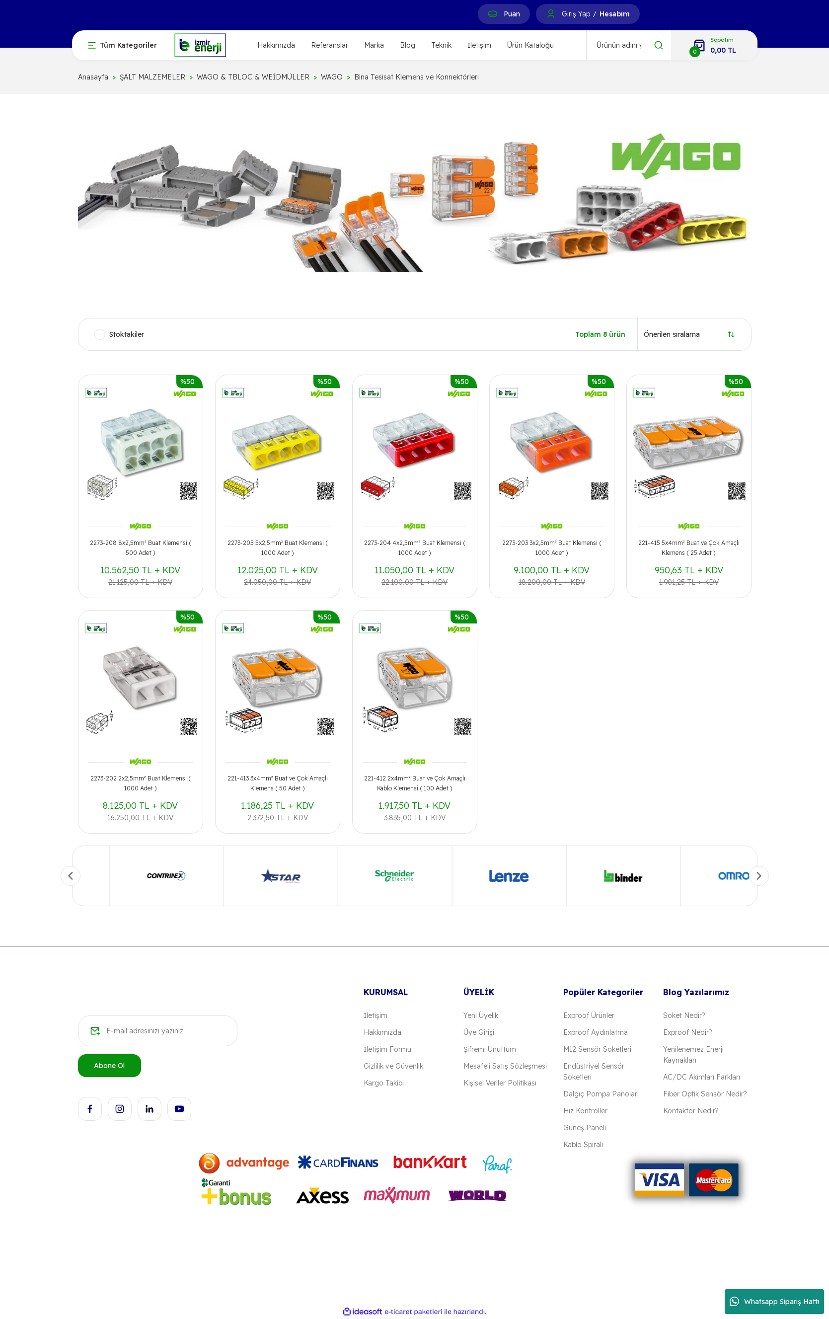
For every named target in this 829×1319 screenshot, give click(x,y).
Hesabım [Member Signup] (615, 13)
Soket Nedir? (684, 1015)
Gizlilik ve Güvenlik (393, 1066)
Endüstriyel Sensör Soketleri (593, 1072)
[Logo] (200, 44)
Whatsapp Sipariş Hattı (774, 1301)
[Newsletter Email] (157, 1030)
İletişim (479, 45)
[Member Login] (551, 14)
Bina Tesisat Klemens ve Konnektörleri (416, 77)
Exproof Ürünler (588, 1015)
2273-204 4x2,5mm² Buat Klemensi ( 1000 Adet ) (414, 547)
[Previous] (70, 876)
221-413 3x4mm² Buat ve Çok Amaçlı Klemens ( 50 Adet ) (277, 783)
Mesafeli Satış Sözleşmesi (505, 1066)
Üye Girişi (478, 1032)
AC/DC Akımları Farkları (701, 1077)
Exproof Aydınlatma (595, 1032)
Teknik (441, 45)
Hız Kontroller (585, 1110)
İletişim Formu (387, 1049)
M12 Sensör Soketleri (597, 1049)
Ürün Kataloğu (530, 45)
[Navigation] (122, 45)
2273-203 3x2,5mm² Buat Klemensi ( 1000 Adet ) (552, 547)
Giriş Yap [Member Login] (576, 13)
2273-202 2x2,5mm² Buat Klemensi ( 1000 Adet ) (140, 783)
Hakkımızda (276, 45)
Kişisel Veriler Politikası (499, 1083)
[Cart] (714, 45)
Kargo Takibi (384, 1083)
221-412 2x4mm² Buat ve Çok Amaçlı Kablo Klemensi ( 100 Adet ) (414, 783)
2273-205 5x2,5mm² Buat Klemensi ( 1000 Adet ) (277, 547)
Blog (407, 45)
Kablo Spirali (583, 1144)
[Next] (759, 876)
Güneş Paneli (584, 1127)
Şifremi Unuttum (489, 1049)
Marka (374, 45)
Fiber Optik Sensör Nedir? (705, 1093)
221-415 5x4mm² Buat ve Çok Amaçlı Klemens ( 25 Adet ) (689, 547)
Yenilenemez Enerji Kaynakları (693, 1055)
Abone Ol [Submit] (109, 1065)
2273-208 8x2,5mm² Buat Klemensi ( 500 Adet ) (140, 547)
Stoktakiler (126, 334)
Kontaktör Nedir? (690, 1110)
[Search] (629, 45)
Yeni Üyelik (480, 1015)
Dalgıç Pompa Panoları (601, 1093)
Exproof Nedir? (687, 1032)
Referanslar (329, 45)
